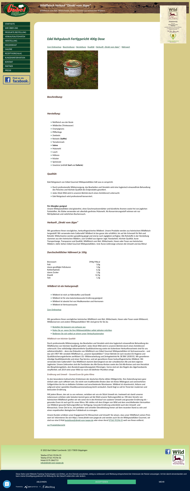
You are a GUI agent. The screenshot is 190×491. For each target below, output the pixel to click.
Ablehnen (42, 482)
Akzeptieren (101, 482)
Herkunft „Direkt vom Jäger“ (108, 47)
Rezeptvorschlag (13, 53)
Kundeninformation (15, 57)
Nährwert (126, 47)
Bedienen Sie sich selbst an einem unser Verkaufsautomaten (78, 333)
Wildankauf (11, 45)
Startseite (10, 24)
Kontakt (9, 62)
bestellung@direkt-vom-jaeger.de (79, 420)
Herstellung (11, 41)
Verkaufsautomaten (15, 36)
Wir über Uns (11, 28)
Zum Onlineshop (54, 47)
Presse (8, 70)
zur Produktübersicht (56, 425)
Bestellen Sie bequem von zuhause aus (69, 327)
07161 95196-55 (116, 420)
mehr (161, 482)
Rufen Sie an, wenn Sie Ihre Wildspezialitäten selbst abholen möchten (82, 330)
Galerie (8, 49)
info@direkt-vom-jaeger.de (52, 463)
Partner (9, 66)
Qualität (90, 47)
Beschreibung (69, 47)
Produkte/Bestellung (15, 32)
